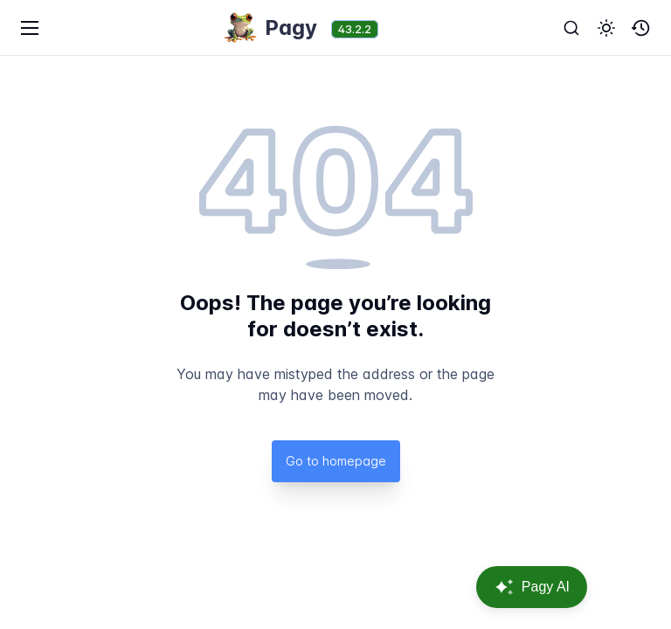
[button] (606, 27)
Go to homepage (336, 460)
